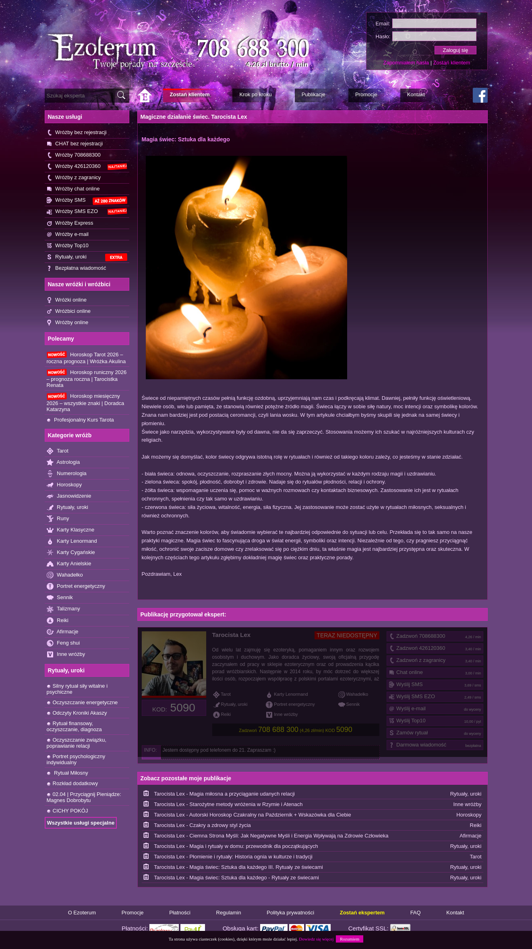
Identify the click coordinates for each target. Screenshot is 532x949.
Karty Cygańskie (71, 552)
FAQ (415, 913)
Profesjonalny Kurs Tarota (80, 420)
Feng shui (63, 643)
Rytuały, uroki (87, 257)
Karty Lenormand (72, 541)
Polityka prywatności (290, 913)
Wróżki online (67, 300)
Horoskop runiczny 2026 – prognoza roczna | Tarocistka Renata (87, 378)
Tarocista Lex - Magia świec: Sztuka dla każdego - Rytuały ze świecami (236, 878)
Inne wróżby (66, 654)
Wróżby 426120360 (87, 166)
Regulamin (228, 913)
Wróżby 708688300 (74, 155)
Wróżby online (68, 322)
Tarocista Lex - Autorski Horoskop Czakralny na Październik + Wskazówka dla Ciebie (252, 815)
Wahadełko (65, 575)
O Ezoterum (82, 913)
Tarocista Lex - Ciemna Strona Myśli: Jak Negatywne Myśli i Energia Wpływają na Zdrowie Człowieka (271, 836)
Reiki (58, 620)
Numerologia (67, 473)
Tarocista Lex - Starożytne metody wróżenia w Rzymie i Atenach (228, 804)
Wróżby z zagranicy (74, 177)
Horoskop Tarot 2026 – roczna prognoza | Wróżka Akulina (86, 357)
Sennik (60, 597)
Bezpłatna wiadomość (76, 268)
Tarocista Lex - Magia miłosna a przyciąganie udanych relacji (224, 794)
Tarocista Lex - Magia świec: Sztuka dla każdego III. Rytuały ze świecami (238, 867)
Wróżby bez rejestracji (77, 132)
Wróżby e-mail (68, 234)
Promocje (133, 913)
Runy (58, 518)
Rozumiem (349, 939)
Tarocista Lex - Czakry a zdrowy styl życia (202, 825)
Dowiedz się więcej (316, 939)
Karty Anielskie (69, 563)
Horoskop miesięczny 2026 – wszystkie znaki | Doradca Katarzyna (85, 402)
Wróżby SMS (87, 200)
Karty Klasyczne (71, 530)
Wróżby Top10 (68, 245)
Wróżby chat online (73, 189)
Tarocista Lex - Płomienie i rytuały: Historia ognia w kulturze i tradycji (233, 857)
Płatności (179, 913)
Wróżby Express (70, 223)
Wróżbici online (69, 311)
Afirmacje (63, 632)
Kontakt (455, 913)
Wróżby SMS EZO (87, 211)
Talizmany (63, 609)
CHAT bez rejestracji (75, 144)
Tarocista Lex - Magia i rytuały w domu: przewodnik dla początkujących (236, 846)
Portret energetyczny (76, 586)
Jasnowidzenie (69, 496)
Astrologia (63, 462)
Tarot (57, 451)
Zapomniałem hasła (406, 63)
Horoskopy (64, 485)
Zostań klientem (451, 63)
